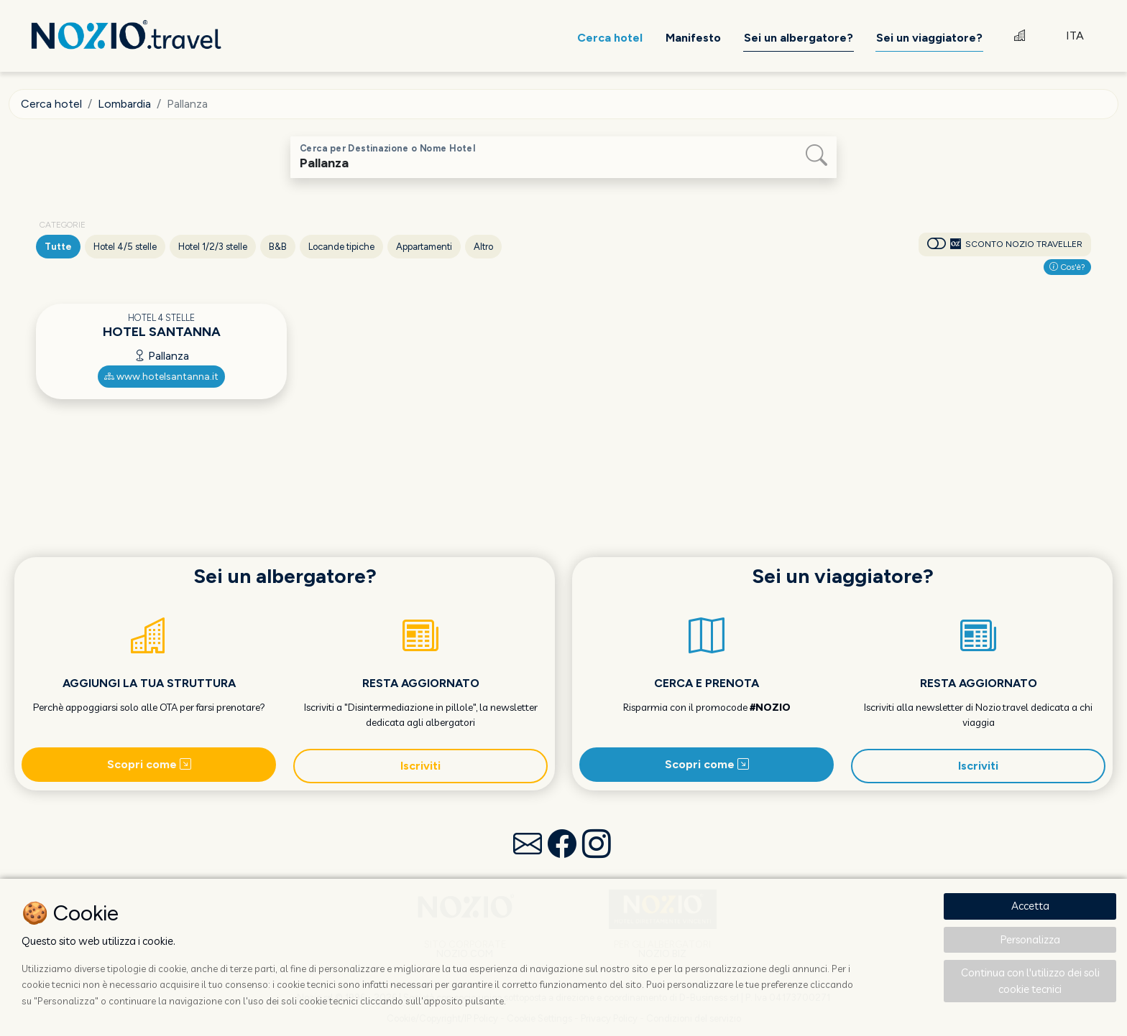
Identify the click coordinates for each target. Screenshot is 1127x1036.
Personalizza (1030, 939)
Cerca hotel (51, 104)
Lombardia (124, 104)
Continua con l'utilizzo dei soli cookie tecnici (1030, 981)
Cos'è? (1067, 267)
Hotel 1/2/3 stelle (212, 246)
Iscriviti (420, 766)
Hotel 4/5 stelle (125, 246)
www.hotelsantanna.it (161, 376)
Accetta (1030, 906)
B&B (278, 246)
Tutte (58, 246)
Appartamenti (424, 246)
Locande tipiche (341, 246)
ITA (1075, 35)
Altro (483, 246)
